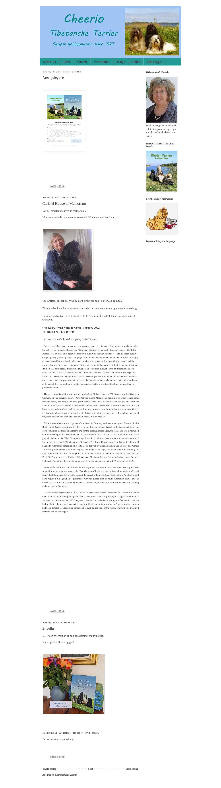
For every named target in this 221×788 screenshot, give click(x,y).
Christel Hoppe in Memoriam (64, 203)
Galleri (136, 61)
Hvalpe (120, 61)
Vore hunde (101, 61)
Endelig (48, 628)
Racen (66, 61)
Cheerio (82, 61)
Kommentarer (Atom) (66, 774)
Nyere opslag (49, 768)
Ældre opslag (131, 768)
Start (90, 768)
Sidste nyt (49, 61)
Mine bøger (154, 61)
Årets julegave (53, 78)
